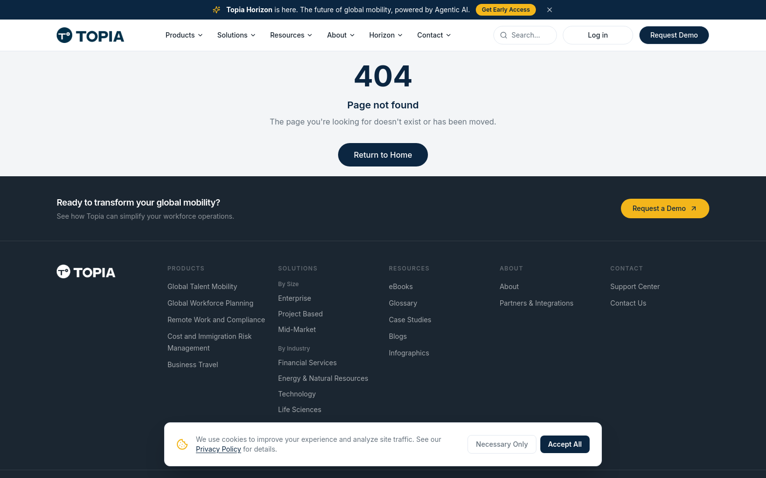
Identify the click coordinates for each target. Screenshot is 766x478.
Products (185, 35)
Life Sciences (299, 409)
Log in (598, 35)
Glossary (403, 303)
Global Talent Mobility (202, 286)
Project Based (300, 314)
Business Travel (193, 364)
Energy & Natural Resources (323, 378)
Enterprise (294, 298)
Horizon (386, 35)
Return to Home (383, 155)
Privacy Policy (218, 449)
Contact (434, 35)
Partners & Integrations (537, 303)
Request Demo (674, 35)
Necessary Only (502, 444)
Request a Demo (665, 208)
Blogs (398, 336)
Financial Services (307, 362)
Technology (297, 394)
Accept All (565, 444)
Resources (292, 35)
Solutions (236, 35)
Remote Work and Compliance (216, 319)
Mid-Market (297, 329)
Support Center (635, 286)
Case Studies (410, 319)
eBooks (401, 286)
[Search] (531, 35)
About (341, 35)
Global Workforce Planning (211, 303)
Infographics (409, 353)
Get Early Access (506, 9)
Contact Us (628, 303)
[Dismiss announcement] (549, 10)
